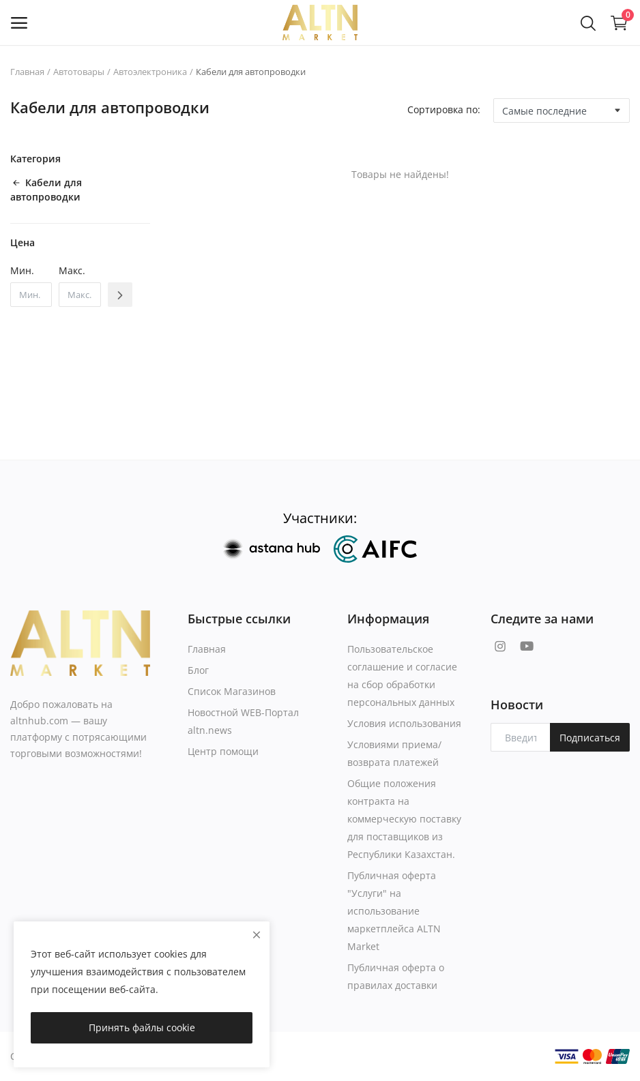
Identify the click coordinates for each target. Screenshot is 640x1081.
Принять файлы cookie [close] (142, 1027)
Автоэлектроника (150, 71)
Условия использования (404, 723)
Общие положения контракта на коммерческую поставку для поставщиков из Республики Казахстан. (404, 819)
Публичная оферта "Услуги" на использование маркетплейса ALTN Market (394, 911)
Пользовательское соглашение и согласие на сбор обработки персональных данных (402, 675)
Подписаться (589, 737)
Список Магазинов (232, 691)
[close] (256, 934)
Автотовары (78, 71)
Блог (198, 670)
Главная (27, 71)
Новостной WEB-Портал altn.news (243, 721)
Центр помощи (223, 751)
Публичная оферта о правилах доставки (395, 976)
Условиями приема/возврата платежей (394, 753)
